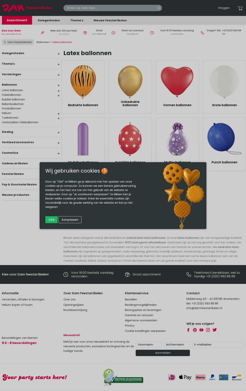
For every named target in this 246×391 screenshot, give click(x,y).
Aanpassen (70, 219)
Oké (51, 219)
